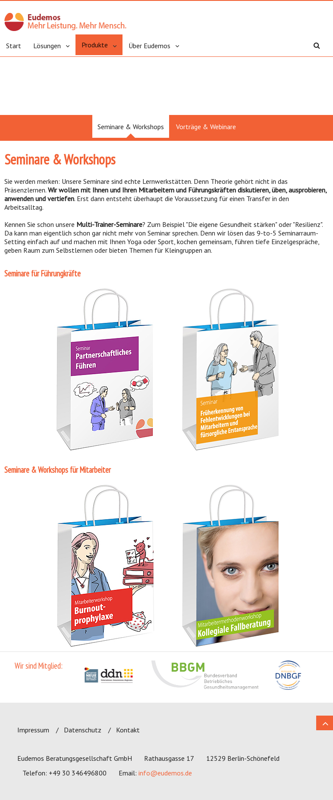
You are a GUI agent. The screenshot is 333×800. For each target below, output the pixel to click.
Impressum (33, 730)
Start (13, 45)
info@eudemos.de (165, 773)
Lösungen (47, 45)
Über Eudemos (149, 45)
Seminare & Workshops (130, 126)
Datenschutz (82, 730)
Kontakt (128, 730)
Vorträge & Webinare (206, 126)
